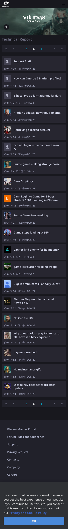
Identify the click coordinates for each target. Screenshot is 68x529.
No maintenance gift (27, 369)
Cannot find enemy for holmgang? (36, 250)
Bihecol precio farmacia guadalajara (37, 95)
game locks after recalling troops (35, 267)
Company (13, 467)
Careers (12, 475)
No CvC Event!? (23, 318)
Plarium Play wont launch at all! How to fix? (34, 301)
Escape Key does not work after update (34, 386)
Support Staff (22, 61)
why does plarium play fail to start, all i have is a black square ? (36, 335)
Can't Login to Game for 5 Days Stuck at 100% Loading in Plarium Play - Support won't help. (36, 198)
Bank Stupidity (23, 181)
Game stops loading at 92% (32, 232)
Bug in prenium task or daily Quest (37, 284)
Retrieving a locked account (32, 130)
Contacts (13, 459)
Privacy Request (17, 452)
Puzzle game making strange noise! (37, 164)
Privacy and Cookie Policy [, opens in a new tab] (28, 513)
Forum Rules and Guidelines (25, 437)
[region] (34, 505)
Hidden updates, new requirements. (37, 113)
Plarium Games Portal (21, 429)
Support (12, 444)
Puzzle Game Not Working (31, 215)
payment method (25, 352)
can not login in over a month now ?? (36, 147)
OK (34, 521)
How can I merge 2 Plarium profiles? (37, 78)
